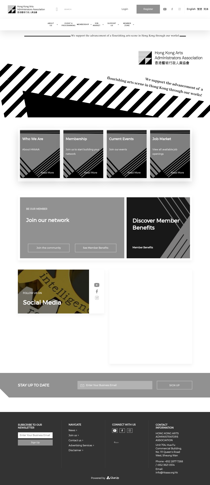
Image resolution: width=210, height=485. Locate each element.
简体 (206, 9)
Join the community (49, 247)
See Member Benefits (95, 247)
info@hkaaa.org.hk (167, 472)
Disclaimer (75, 450)
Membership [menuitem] (83, 24)
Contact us (75, 440)
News (72, 430)
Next (203, 79)
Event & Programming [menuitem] (69, 24)
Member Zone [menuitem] (127, 24)
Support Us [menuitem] (112, 24)
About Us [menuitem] (51, 24)
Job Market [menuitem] (96, 24)
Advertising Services (80, 445)
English (191, 9)
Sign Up (174, 385)
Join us (73, 435)
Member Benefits (142, 247)
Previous (7, 79)
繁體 (199, 9)
